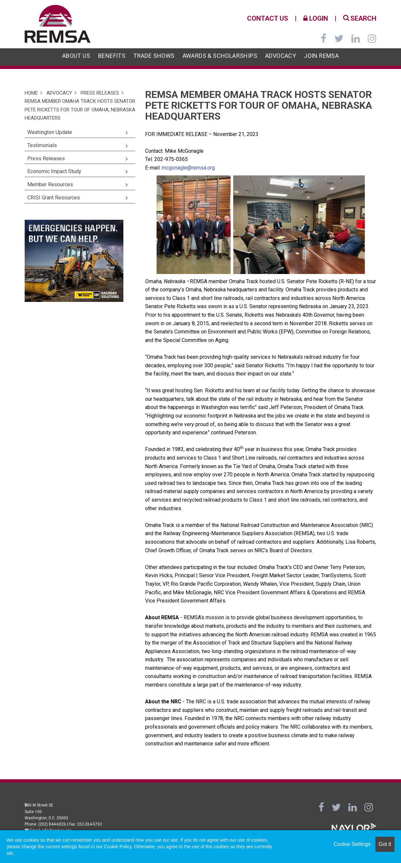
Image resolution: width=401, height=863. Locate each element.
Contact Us (267, 18)
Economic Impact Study (54, 171)
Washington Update (49, 132)
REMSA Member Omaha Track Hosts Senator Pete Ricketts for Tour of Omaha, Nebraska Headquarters (80, 109)
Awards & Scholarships (220, 55)
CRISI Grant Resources (53, 197)
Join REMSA (321, 55)
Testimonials (42, 145)
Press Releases (100, 93)
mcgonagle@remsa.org (188, 168)
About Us (76, 55)
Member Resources (50, 184)
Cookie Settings (352, 844)
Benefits (111, 55)
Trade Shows (153, 55)
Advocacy (280, 55)
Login (315, 18)
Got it (385, 844)
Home (31, 93)
